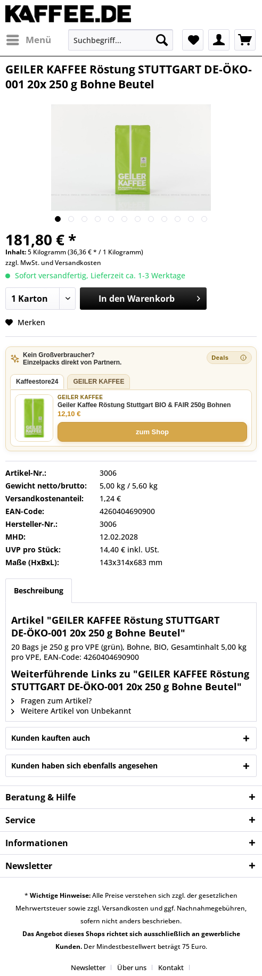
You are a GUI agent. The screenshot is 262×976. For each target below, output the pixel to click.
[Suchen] (162, 40)
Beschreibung (38, 590)
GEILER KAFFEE (98, 381)
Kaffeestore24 (37, 381)
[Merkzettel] (192, 40)
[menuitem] (28, 40)
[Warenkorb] (245, 40)
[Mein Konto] (219, 40)
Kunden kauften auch (50, 738)
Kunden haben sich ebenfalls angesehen (84, 765)
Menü (28, 38)
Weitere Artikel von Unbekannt (71, 711)
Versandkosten (78, 262)
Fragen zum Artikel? (51, 701)
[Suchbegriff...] (120, 40)
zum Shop (152, 432)
